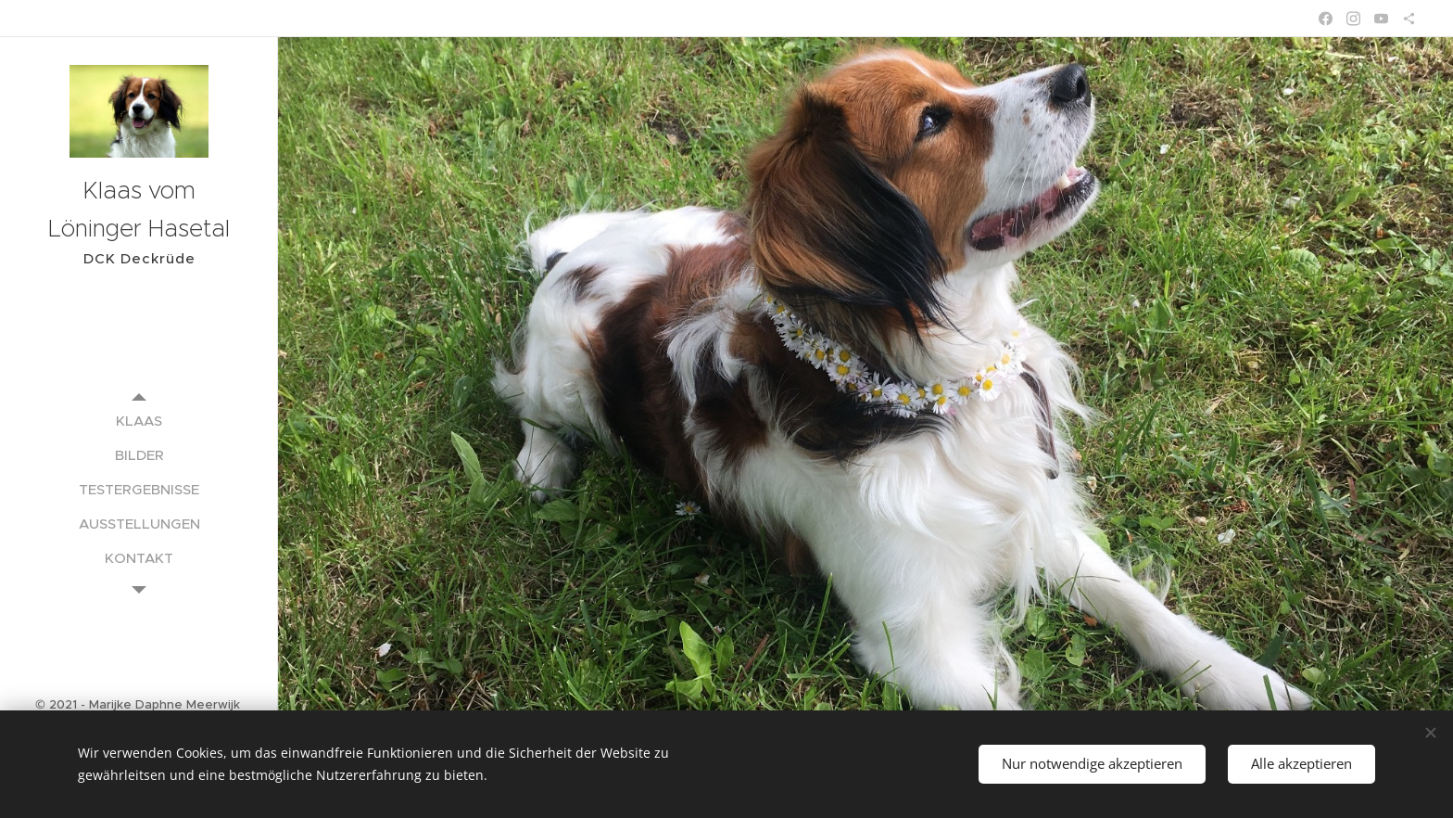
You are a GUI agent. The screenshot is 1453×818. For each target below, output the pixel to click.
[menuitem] (139, 420)
